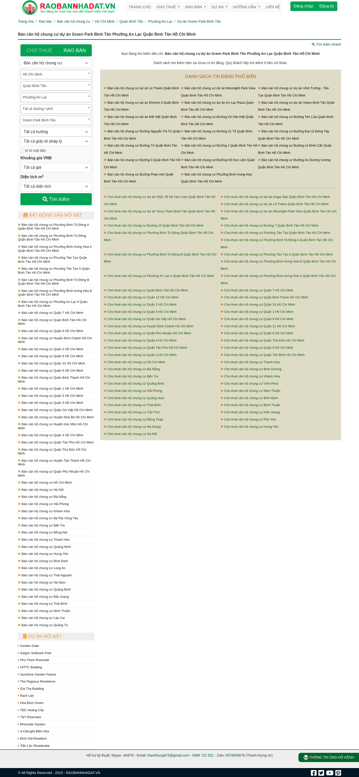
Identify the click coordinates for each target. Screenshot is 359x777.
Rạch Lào (26, 695)
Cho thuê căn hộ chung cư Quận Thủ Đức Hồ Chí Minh (262, 340)
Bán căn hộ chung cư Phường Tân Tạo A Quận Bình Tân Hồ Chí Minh (54, 270)
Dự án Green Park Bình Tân (199, 21)
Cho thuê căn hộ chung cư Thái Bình (132, 405)
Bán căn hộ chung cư (73, 21)
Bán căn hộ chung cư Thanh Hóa (44, 539)
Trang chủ (140, 7)
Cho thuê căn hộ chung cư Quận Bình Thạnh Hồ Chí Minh (264, 297)
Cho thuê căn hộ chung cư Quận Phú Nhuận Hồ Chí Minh (147, 333)
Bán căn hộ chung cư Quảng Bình (44, 589)
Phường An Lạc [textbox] (35, 97)
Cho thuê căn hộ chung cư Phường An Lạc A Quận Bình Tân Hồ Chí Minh (159, 276)
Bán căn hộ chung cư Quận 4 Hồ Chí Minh (50, 435)
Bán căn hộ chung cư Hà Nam (42, 582)
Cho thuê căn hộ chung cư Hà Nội (130, 434)
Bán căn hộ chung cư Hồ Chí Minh (45, 482)
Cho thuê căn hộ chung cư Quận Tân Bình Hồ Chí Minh (263, 355)
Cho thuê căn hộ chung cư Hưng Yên (249, 427)
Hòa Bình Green (31, 703)
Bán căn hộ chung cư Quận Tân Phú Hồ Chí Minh (56, 442)
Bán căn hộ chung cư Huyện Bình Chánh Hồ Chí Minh (55, 340)
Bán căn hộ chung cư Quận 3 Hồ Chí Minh (50, 403)
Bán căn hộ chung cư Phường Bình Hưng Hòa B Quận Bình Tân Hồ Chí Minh (55, 293)
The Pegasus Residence (36, 681)
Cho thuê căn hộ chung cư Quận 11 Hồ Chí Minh (258, 326)
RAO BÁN (75, 50)
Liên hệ (273, 7)
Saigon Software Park (34, 653)
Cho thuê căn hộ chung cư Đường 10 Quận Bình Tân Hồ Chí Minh (153, 225)
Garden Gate (28, 646)
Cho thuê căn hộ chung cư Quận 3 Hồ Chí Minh (140, 355)
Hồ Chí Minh (104, 21)
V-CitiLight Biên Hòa (33, 731)
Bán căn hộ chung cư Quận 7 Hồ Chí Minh (50, 313)
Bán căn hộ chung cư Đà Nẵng (42, 497)
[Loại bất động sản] (56, 63)
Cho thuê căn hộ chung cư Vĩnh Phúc (250, 383)
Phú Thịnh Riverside (33, 660)
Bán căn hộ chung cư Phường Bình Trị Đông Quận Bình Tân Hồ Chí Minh (52, 238)
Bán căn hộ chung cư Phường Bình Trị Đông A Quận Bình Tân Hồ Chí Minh (53, 227)
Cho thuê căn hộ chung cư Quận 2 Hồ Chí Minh (140, 304)
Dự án (218, 7)
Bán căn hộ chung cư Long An (42, 568)
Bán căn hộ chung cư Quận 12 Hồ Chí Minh (51, 363)
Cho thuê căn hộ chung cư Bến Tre (131, 376)
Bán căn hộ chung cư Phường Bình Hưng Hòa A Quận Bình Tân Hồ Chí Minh (54, 249)
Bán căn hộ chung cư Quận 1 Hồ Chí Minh (50, 388)
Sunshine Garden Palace (37, 674)
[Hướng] (56, 132)
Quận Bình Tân (131, 21)
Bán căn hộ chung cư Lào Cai (41, 618)
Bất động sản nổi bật (52, 215)
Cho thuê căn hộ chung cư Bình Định (249, 398)
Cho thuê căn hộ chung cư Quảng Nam (134, 398)
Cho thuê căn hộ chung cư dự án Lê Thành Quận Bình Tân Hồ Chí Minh (275, 204)
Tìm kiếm (56, 199)
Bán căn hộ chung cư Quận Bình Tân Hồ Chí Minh (52, 322)
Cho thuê (166, 7)
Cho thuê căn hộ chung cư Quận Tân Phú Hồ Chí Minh (145, 347)
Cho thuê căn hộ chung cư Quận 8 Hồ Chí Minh (140, 312)
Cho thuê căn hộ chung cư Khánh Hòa (250, 376)
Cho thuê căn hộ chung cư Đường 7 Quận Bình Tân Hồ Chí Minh (269, 225)
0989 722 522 (203, 755)
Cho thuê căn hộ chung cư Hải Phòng (133, 391)
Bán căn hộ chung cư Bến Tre (41, 525)
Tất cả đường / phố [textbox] (38, 109)
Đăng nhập (303, 6)
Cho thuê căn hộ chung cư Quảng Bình (134, 383)
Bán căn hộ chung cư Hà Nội (41, 490)
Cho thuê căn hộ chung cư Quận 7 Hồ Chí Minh (257, 290)
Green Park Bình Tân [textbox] (39, 120)
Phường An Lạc (160, 21)
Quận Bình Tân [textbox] (34, 86)
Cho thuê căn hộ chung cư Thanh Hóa (250, 362)
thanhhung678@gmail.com (168, 755)
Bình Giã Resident (32, 738)
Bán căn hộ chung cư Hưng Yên (43, 554)
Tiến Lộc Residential (33, 746)
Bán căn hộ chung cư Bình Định (43, 561)
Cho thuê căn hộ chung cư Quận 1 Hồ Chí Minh (257, 312)
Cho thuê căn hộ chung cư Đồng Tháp (133, 419)
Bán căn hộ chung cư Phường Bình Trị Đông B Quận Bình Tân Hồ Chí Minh (53, 282)
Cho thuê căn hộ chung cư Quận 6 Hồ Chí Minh (257, 333)
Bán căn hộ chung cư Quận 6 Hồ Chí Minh (50, 370)
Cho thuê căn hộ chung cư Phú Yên (248, 419)
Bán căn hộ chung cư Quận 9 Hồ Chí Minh (50, 331)
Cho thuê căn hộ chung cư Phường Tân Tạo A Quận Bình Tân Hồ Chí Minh (277, 254)
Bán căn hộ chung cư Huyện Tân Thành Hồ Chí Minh (54, 462)
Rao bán (194, 7)
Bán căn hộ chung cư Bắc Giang (43, 597)
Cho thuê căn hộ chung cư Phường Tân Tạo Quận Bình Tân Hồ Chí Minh (275, 233)
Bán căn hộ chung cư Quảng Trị (43, 625)
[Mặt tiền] (22, 151)
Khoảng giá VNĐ (36, 158)
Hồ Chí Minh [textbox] (32, 74)
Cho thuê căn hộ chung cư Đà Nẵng (132, 369)
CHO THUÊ (39, 50)
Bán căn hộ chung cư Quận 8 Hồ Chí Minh (50, 356)
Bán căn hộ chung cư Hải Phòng (43, 504)
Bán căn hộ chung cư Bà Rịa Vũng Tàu (48, 518)
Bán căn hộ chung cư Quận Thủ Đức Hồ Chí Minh (52, 451)
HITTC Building (30, 667)
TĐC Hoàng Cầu (31, 710)
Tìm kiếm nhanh (326, 44)
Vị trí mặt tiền (33, 151)
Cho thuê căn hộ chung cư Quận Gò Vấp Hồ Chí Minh (145, 319)
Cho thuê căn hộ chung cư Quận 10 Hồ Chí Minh (258, 304)
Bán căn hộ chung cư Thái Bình (42, 603)
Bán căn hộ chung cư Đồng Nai (42, 532)
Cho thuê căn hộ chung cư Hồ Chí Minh (134, 362)
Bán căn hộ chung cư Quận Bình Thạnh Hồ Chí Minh (54, 379)
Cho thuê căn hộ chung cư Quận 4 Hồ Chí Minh (140, 340)
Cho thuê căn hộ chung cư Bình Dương (251, 369)
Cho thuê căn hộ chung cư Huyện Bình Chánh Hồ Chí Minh (148, 326)
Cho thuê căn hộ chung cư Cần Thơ (132, 412)
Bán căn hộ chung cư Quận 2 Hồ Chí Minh (50, 349)
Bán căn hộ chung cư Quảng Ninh (44, 547)
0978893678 (235, 755)
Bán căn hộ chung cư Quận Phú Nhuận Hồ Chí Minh (54, 473)
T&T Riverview (29, 717)
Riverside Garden (31, 724)
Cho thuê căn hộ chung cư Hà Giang (132, 427)
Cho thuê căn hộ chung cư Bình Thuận (250, 405)
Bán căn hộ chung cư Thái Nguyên (45, 575)
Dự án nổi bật (42, 636)
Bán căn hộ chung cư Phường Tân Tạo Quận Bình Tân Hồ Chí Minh (52, 259)
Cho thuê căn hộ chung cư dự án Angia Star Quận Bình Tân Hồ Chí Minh (275, 197)
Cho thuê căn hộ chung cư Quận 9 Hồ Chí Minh (257, 319)
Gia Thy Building (31, 689)
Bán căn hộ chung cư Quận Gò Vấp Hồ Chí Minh (55, 410)
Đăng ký (326, 6)
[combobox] (56, 74)
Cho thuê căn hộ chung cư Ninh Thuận (250, 391)
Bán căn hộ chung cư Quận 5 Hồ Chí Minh (50, 396)
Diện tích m (32, 176)
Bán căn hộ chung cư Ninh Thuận (44, 611)
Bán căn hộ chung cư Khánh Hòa (44, 511)
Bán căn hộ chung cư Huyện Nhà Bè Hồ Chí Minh (56, 417)
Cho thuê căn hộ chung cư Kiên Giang (250, 412)
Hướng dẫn (245, 7)
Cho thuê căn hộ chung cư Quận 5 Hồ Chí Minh (257, 347)
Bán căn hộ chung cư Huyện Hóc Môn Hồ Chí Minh (53, 426)
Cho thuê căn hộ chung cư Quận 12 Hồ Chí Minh (141, 297)
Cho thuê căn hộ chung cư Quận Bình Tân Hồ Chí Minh (146, 290)
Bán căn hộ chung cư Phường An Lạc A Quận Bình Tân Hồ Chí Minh (53, 304)
